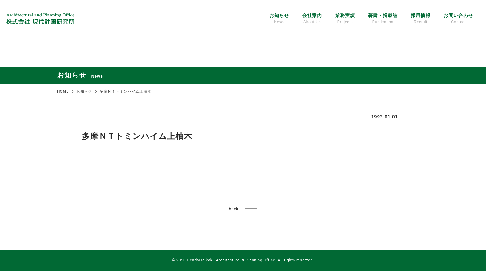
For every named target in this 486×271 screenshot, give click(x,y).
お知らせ (279, 19)
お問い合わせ (458, 19)
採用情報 (421, 19)
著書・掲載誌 (382, 19)
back (233, 209)
